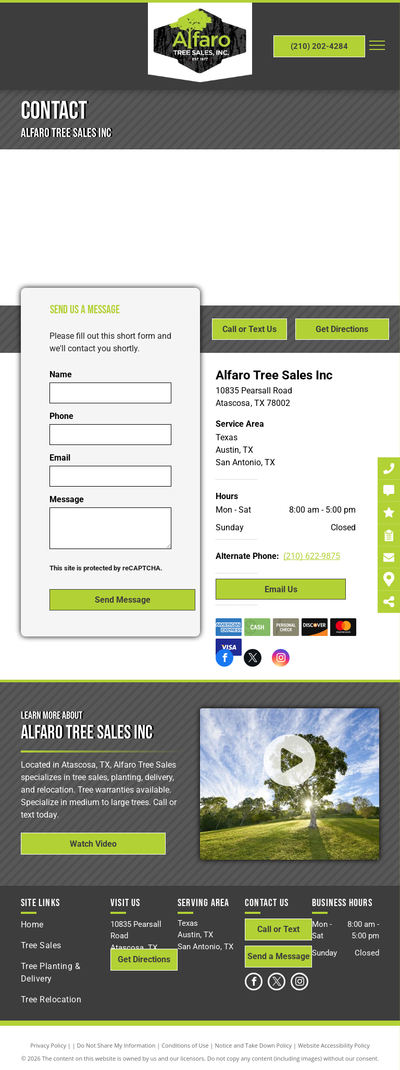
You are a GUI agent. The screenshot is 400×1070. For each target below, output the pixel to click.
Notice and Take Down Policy (253, 1045)
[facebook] (224, 659)
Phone (61, 416)
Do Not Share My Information (116, 1045)
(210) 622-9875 (311, 556)
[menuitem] (65, 924)
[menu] (377, 45)
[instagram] (281, 659)
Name (60, 374)
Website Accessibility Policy (334, 1045)
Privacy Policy (48, 1045)
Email (59, 458)
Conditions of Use (185, 1045)
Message (66, 499)
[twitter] (252, 659)
